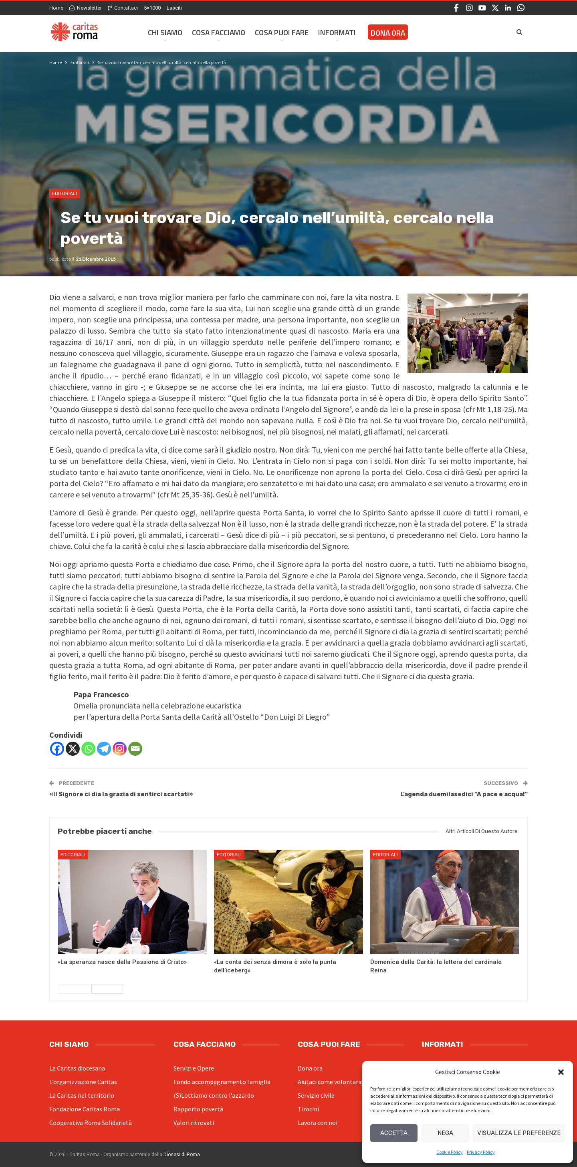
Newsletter (85, 8)
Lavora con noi (317, 1123)
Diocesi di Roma (181, 1154)
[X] (73, 749)
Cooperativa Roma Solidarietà (90, 1123)
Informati (337, 32)
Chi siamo (165, 32)
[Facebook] (57, 749)
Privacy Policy (481, 1152)
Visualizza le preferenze (519, 1133)
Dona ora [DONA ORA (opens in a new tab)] (388, 32)
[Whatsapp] (88, 749)
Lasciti (174, 8)
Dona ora (310, 1068)
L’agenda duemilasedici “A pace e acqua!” (464, 794)
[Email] (135, 749)
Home (56, 8)
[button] (561, 1072)
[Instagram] (120, 749)
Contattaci (123, 8)
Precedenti (74, 989)
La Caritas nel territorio (81, 1095)
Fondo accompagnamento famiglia (222, 1082)
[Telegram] (104, 749)
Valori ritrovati (194, 1123)
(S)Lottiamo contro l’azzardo (214, 1095)
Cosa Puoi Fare (282, 32)
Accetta (394, 1133)
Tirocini (308, 1109)
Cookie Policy (449, 1152)
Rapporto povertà (198, 1109)
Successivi (107, 989)
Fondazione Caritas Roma (84, 1109)
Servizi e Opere (194, 1068)
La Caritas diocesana (77, 1068)
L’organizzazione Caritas (83, 1082)
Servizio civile (316, 1095)
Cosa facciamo (218, 32)
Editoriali (64, 193)
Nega (445, 1133)
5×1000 (152, 8)
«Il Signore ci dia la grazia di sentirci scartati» (121, 794)
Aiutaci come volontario (330, 1082)
